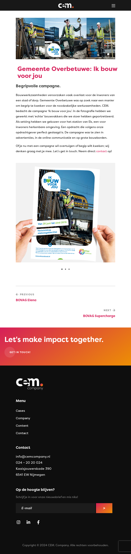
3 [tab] (69, 269)
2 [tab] (65, 269)
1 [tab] (61, 269)
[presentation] (62, 269)
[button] (20, 352)
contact (101, 151)
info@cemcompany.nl (33, 456)
